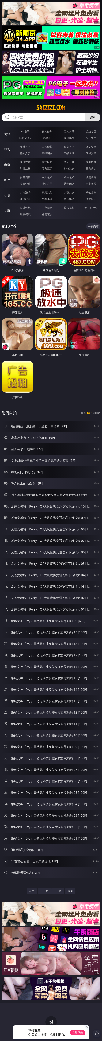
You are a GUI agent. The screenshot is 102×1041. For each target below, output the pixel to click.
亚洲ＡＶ (25, 146)
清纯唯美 (47, 183)
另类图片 (91, 183)
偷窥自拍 (25, 177)
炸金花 (47, 138)
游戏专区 (91, 131)
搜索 (93, 117)
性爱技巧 (91, 199)
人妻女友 (69, 192)
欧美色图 (69, 177)
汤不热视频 (91, 207)
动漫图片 (91, 177)
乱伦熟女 (69, 168)
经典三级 (47, 168)
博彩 (7, 134)
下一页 (58, 891)
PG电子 (25, 131)
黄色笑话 (69, 199)
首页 (31, 891)
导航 (7, 210)
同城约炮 (25, 207)
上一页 (44, 891)
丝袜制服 (47, 153)
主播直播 (69, 153)
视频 (7, 149)
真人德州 (47, 131)
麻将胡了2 (25, 138)
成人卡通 (69, 162)
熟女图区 (69, 183)
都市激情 (25, 192)
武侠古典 (91, 192)
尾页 (70, 891)
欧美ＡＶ (69, 146)
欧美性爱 (91, 162)
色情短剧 (47, 214)
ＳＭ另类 (91, 153)
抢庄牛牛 (91, 138)
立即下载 (77, 1032)
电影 (7, 165)
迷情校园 (25, 199)
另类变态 (91, 168)
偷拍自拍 (47, 162)
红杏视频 (25, 214)
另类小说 (47, 199)
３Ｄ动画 (91, 146)
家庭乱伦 (47, 192)
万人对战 (69, 131)
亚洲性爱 (25, 162)
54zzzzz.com (51, 107)
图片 (7, 180)
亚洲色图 (47, 177)
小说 (7, 195)
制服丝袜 (25, 168)
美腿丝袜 (25, 183)
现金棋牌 (69, 138)
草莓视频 (69, 207)
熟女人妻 (25, 153)
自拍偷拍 (47, 146)
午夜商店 (47, 207)
